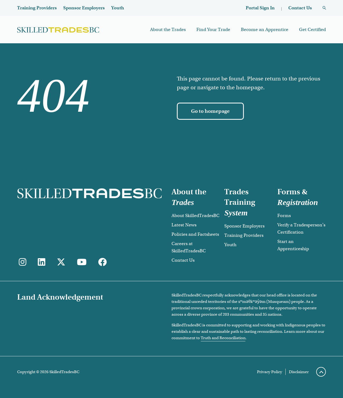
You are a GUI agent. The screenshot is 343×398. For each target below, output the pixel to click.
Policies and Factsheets (195, 234)
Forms (284, 215)
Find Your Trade (213, 29)
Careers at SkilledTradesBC (189, 247)
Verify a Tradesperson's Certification (301, 228)
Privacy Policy (269, 371)
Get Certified (312, 29)
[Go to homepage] (210, 111)
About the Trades (168, 29)
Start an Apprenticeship (293, 245)
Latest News (184, 225)
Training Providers (37, 8)
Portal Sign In (260, 8)
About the (189, 197)
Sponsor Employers (84, 8)
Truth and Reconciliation (223, 337)
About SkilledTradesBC (195, 215)
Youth (117, 8)
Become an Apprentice (264, 29)
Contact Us (300, 8)
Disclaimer (299, 371)
